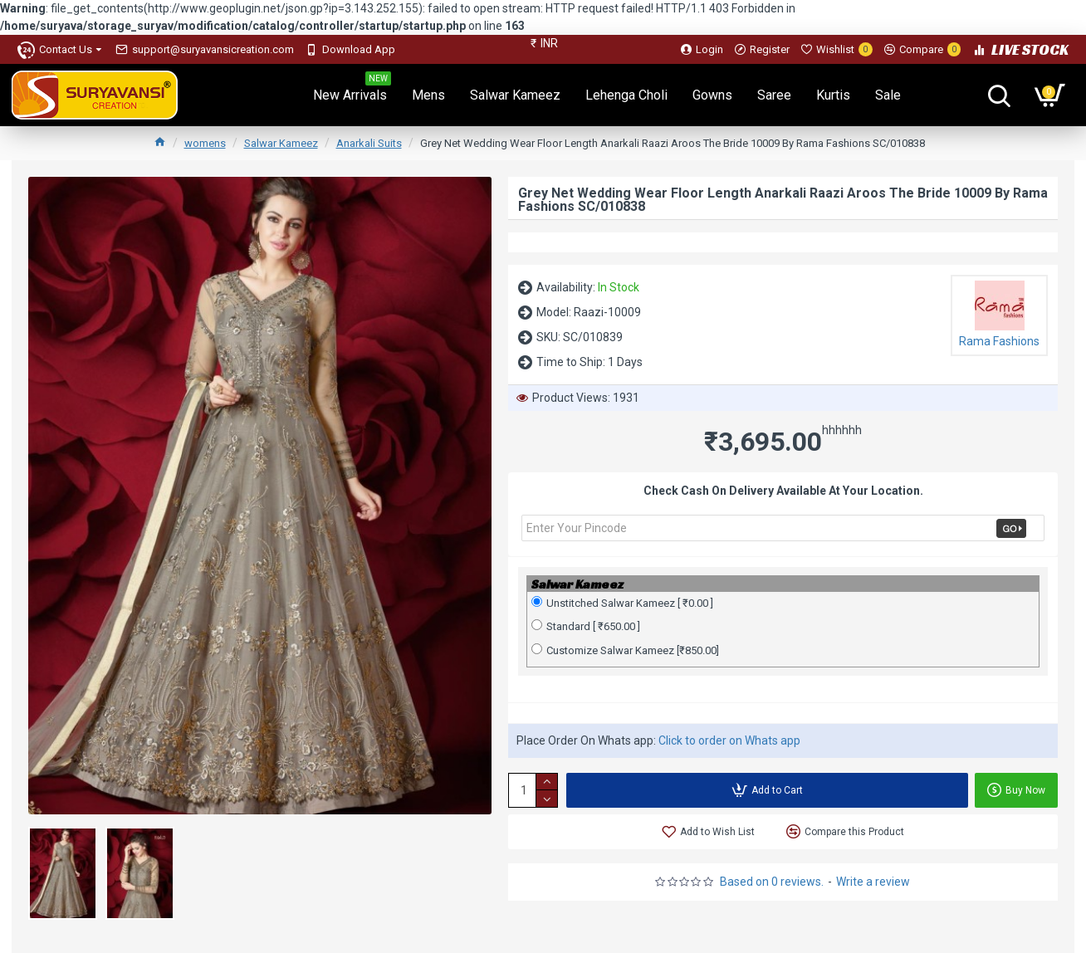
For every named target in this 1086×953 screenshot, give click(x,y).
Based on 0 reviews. (772, 881)
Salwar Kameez (281, 143)
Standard (585, 626)
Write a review (873, 881)
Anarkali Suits (369, 143)
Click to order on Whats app (729, 740)
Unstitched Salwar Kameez (622, 602)
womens (205, 143)
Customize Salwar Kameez (625, 650)
